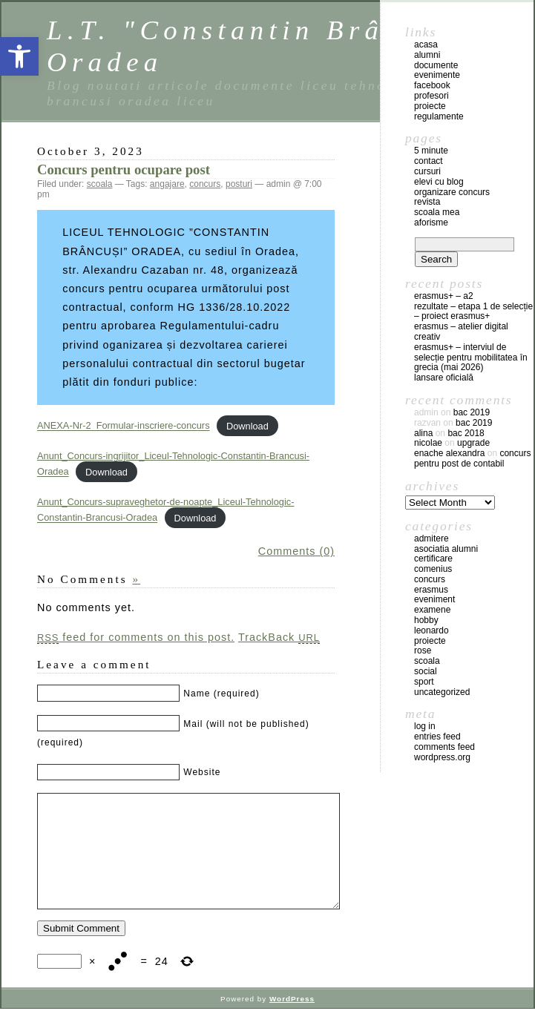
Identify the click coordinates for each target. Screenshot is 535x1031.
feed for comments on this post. (135, 637)
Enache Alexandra (449, 453)
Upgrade (473, 443)
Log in (425, 726)
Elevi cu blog (439, 182)
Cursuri (427, 171)
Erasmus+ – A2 (443, 296)
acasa (426, 44)
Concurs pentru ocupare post (123, 169)
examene (432, 610)
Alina (423, 433)
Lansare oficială (443, 377)
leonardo (431, 630)
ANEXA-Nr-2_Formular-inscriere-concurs (123, 426)
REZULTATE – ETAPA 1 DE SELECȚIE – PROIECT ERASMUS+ (473, 311)
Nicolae (428, 443)
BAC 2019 (471, 412)
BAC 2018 (465, 433)
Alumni (427, 55)
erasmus (431, 589)
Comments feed (444, 747)
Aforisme (431, 222)
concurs (204, 184)
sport (424, 681)
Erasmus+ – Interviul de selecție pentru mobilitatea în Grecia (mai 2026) (471, 357)
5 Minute (431, 150)
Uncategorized (442, 692)
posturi (239, 184)
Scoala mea (436, 212)
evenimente (437, 75)
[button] (19, 56)
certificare (433, 558)
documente (436, 65)
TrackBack (279, 637)
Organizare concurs (452, 192)
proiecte (430, 106)
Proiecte (430, 641)
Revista (427, 202)
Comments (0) (296, 551)
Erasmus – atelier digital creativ (461, 331)
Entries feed (437, 736)
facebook (432, 85)
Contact (428, 161)
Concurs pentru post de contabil (472, 458)
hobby (426, 620)
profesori (431, 95)
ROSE (422, 650)
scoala (100, 184)
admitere (431, 538)
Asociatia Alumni (446, 549)
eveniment (434, 599)
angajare (167, 184)
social (425, 671)
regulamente (439, 116)
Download (247, 426)
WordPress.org (442, 757)
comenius (433, 569)
